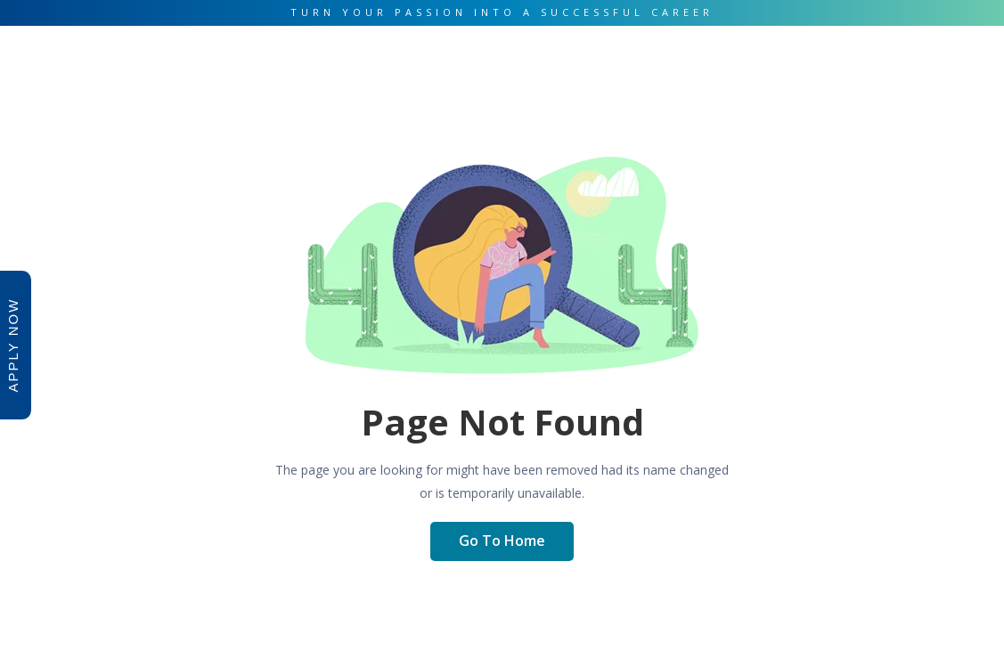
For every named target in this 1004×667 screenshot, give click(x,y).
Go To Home (502, 540)
